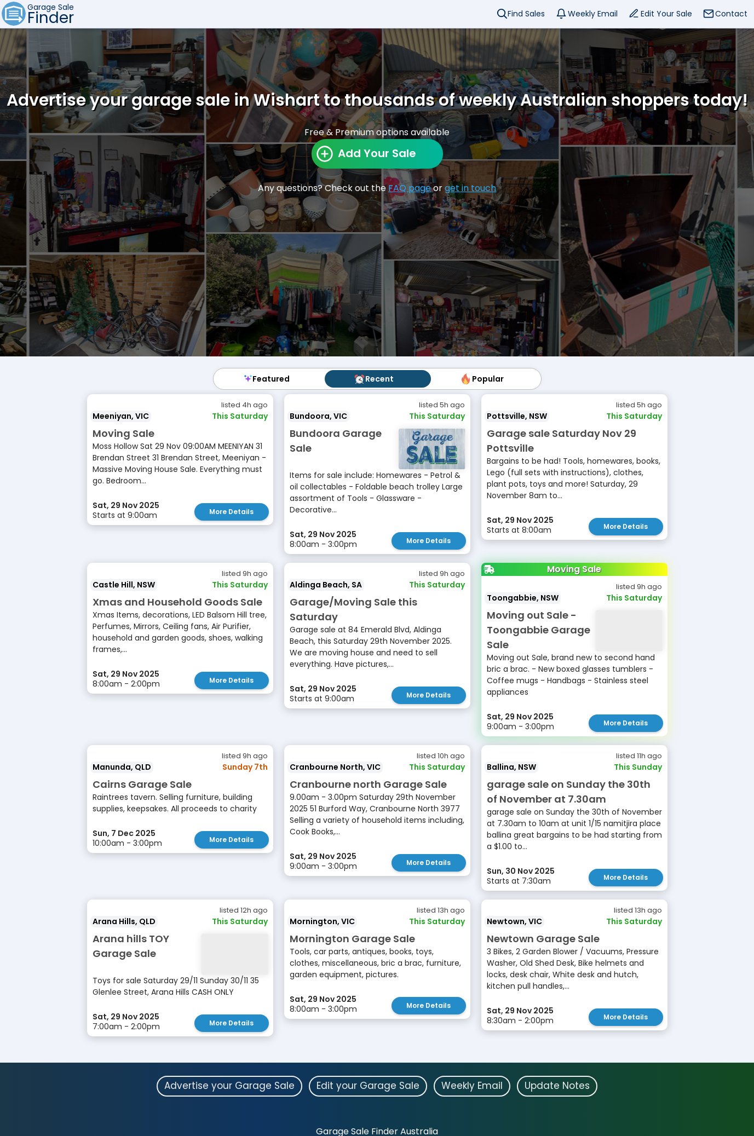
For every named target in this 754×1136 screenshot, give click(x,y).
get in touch (470, 188)
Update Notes (557, 1085)
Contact (731, 13)
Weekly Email (593, 13)
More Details (231, 511)
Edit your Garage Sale (367, 1085)
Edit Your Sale (666, 13)
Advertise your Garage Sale (229, 1085)
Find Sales (526, 13)
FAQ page (409, 188)
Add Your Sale (377, 153)
